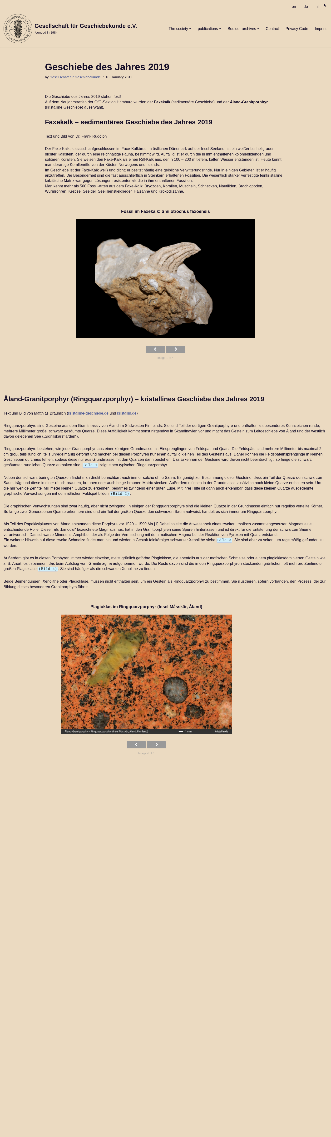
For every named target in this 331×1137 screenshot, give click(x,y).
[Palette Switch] (325, 5)
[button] (190, 29)
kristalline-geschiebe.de (88, 413)
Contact (272, 29)
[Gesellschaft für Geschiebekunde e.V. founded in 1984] (70, 28)
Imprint (320, 29)
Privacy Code (297, 29)
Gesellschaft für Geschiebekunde (75, 77)
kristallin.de (126, 413)
